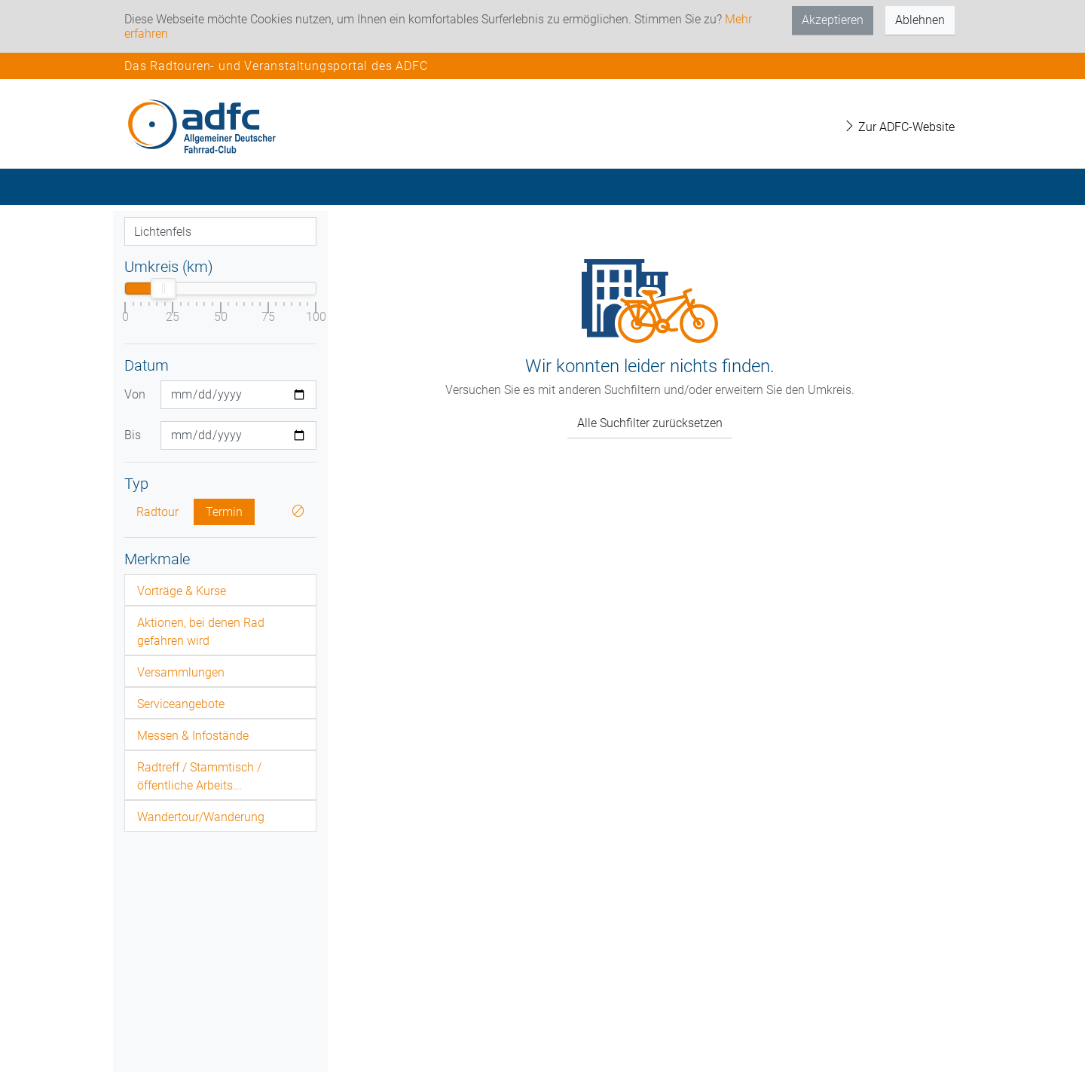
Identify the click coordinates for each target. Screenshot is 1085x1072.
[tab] (220, 590)
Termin (224, 512)
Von (134, 394)
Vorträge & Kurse (181, 591)
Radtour (157, 512)
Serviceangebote (181, 704)
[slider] (163, 288)
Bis (132, 435)
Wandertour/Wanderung (200, 817)
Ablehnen (920, 20)
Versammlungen (181, 672)
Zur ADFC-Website (899, 127)
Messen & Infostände (193, 735)
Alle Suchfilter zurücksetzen (650, 423)
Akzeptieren (832, 20)
